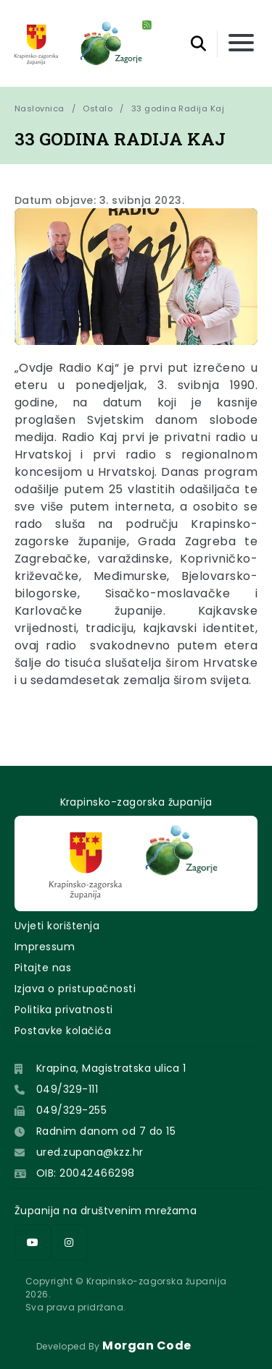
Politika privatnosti (64, 1009)
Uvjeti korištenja (57, 925)
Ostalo (97, 108)
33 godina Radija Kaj (178, 108)
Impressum (45, 946)
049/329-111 (67, 1089)
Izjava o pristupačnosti (75, 988)
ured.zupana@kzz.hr (90, 1152)
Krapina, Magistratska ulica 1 (111, 1068)
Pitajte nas (43, 967)
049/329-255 (71, 1110)
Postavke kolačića (63, 1030)
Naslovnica (40, 108)
